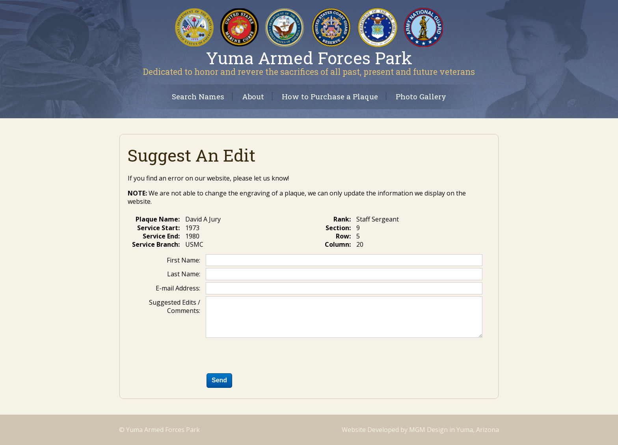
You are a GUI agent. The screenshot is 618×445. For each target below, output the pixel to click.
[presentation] (266, 357)
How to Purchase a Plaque (330, 96)
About (253, 96)
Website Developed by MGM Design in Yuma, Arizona (420, 429)
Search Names (198, 96)
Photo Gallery (421, 96)
